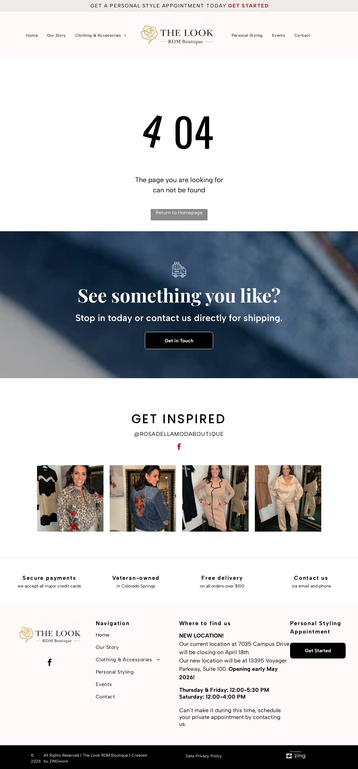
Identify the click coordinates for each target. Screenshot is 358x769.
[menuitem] (31, 35)
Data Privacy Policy (204, 756)
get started (248, 6)
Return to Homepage (179, 212)
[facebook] (179, 447)
